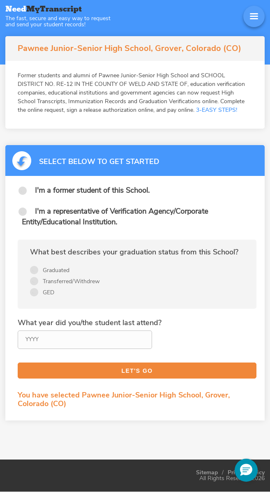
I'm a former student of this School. (92, 190)
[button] (246, 470)
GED (48, 292)
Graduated (56, 270)
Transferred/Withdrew (71, 281)
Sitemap (207, 473)
